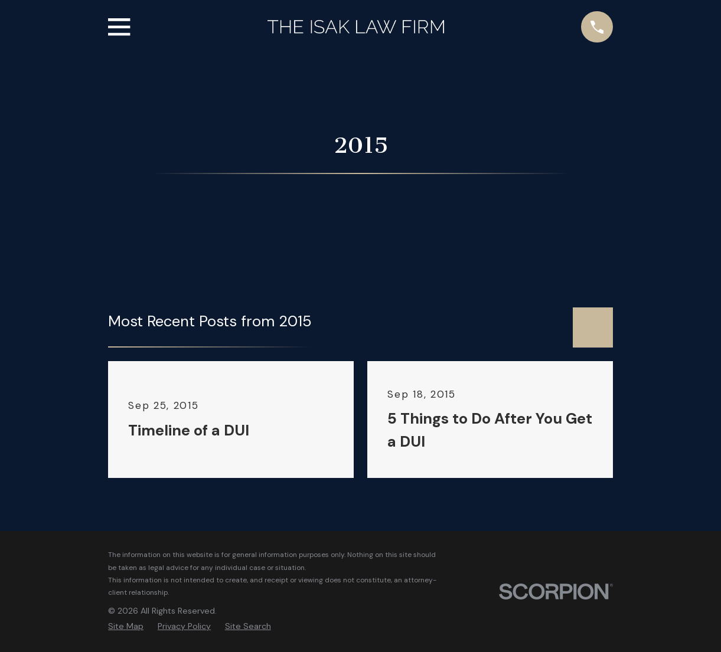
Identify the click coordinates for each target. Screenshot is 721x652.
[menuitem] (125, 626)
